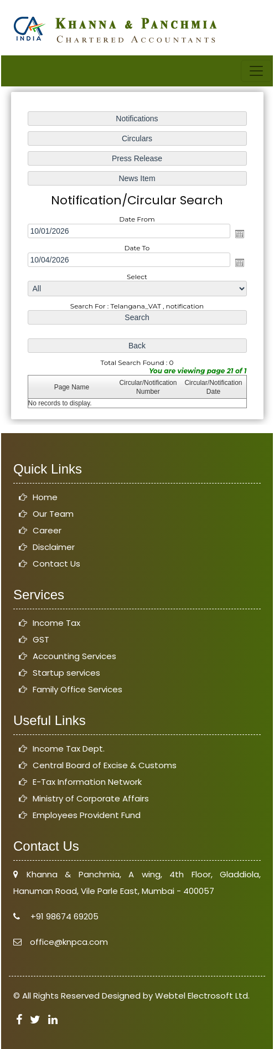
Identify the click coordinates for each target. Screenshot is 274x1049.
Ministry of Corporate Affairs (91, 798)
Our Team (53, 514)
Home (45, 497)
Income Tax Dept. (69, 748)
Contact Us (56, 563)
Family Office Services (77, 689)
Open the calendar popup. (239, 234)
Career (47, 530)
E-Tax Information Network (87, 782)
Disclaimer (54, 547)
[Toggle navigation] (256, 71)
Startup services (66, 672)
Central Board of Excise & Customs (105, 765)
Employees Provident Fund (87, 815)
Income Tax (56, 623)
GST (41, 639)
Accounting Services (74, 656)
